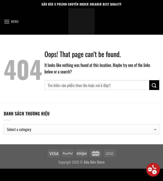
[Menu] (11, 21)
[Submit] (154, 85)
